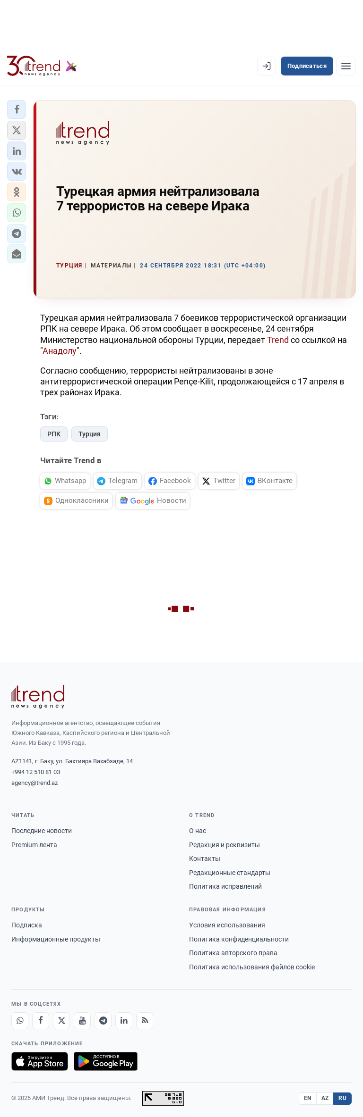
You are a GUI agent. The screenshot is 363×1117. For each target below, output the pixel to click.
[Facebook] (40, 1020)
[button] (17, 109)
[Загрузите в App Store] (39, 1061)
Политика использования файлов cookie (252, 967)
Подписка (26, 925)
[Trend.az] (42, 66)
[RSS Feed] (144, 1020)
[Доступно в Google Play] (106, 1061)
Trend (278, 340)
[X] (61, 1020)
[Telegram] (103, 1020)
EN (307, 1098)
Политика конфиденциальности (239, 939)
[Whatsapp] (19, 1020)
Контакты (204, 858)
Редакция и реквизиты (224, 845)
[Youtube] (82, 1020)
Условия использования (227, 925)
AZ (325, 1098)
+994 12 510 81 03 (35, 771)
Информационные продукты (55, 939)
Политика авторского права (233, 953)
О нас (197, 830)
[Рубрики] (346, 66)
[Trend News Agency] (37, 697)
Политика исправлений (225, 886)
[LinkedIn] (123, 1020)
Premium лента (34, 845)
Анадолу (60, 351)
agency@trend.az (34, 782)
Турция (89, 434)
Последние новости (41, 830)
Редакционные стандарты (229, 872)
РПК (53, 434)
